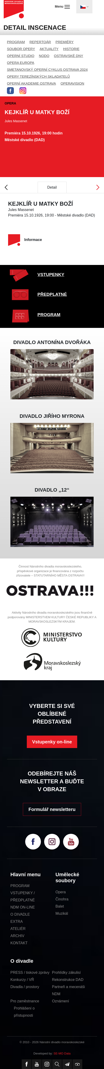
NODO (44, 56)
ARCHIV (17, 936)
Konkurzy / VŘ (22, 980)
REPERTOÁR (40, 42)
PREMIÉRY (64, 42)
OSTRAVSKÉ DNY (68, 56)
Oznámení (60, 1001)
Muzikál (61, 913)
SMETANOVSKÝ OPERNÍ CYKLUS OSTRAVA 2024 (47, 69)
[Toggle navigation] (84, 6)
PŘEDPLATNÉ (52, 294)
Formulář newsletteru (51, 809)
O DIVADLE (20, 914)
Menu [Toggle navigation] (62, 7)
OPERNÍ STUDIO (20, 56)
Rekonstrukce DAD (67, 980)
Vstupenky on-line (52, 741)
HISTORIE (71, 49)
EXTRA (16, 921)
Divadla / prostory (24, 987)
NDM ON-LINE (22, 907)
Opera (60, 892)
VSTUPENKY (50, 274)
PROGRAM (16, 42)
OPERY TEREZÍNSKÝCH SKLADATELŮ (38, 76)
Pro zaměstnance (24, 1001)
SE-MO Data (62, 1053)
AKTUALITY (49, 49)
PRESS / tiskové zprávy (29, 972)
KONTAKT (19, 943)
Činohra (61, 899)
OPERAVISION (72, 83)
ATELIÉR (18, 929)
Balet (59, 906)
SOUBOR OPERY (21, 49)
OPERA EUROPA (20, 63)
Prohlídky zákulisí (66, 972)
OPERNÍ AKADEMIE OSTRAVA (31, 83)
